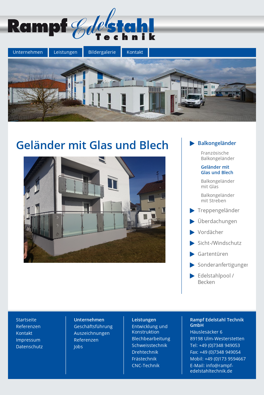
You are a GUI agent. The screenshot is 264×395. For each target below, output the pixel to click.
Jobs (78, 346)
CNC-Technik (145, 365)
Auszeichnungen (92, 333)
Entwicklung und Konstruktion (150, 329)
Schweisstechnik (149, 345)
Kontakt (24, 333)
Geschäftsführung (93, 326)
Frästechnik (144, 359)
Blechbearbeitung (151, 338)
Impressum (28, 340)
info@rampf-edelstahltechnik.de (211, 368)
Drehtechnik (145, 352)
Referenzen (28, 326)
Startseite (26, 320)
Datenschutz (29, 346)
